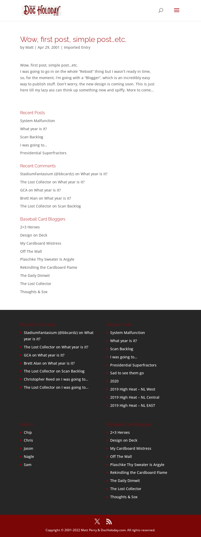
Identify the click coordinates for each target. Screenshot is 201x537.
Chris (28, 440)
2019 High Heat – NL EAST (132, 405)
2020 (114, 381)
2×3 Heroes (30, 226)
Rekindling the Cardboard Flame (48, 267)
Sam (27, 464)
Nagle (29, 456)
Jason (28, 448)
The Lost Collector (35, 283)
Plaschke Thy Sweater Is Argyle (47, 259)
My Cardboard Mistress (40, 243)
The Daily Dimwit (35, 275)
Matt (29, 47)
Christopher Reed (39, 379)
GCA (23, 190)
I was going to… (33, 145)
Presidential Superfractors (43, 152)
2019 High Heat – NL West (132, 389)
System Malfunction (37, 120)
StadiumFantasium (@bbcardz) (47, 173)
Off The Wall (31, 251)
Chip (28, 432)
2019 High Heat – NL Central (134, 397)
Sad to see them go (127, 372)
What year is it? (33, 128)
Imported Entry (77, 47)
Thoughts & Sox (34, 291)
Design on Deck (33, 235)
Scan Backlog (31, 136)
